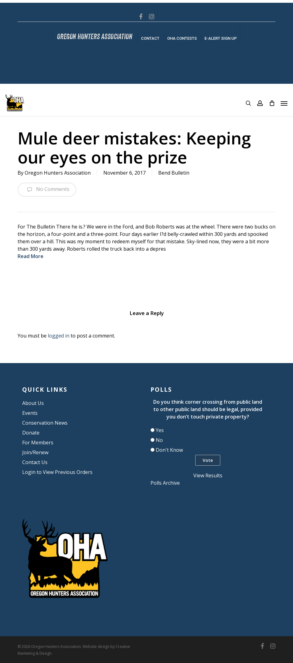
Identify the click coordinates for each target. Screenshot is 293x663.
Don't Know (169, 450)
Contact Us (34, 462)
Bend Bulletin (173, 172)
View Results (207, 475)
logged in (58, 335)
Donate (30, 432)
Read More (30, 256)
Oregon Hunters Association (58, 172)
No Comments (46, 189)
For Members (37, 442)
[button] (284, 103)
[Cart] (272, 103)
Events (30, 413)
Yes (160, 430)
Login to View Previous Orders (57, 472)
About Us (33, 403)
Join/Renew (35, 452)
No (159, 440)
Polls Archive (165, 482)
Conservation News (45, 422)
